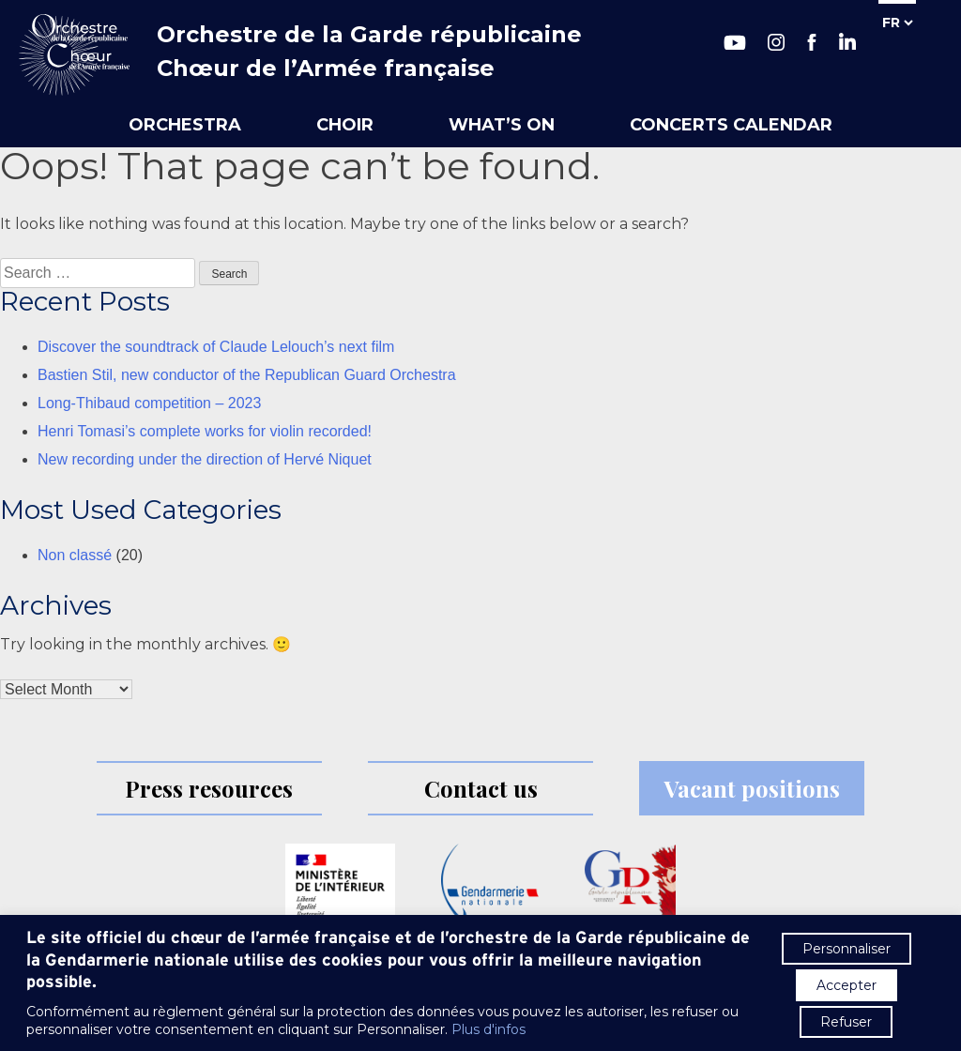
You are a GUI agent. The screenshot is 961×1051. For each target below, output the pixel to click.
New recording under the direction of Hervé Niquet (205, 459)
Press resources (209, 788)
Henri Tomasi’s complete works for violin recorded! (205, 431)
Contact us (481, 788)
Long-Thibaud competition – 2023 (149, 403)
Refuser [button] (846, 1021)
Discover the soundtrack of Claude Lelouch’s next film (216, 347)
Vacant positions (752, 788)
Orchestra (185, 124)
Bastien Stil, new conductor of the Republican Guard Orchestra (247, 375)
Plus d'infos (488, 1029)
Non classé (75, 555)
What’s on (502, 124)
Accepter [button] (846, 985)
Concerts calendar (731, 124)
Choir (345, 124)
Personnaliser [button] (846, 948)
